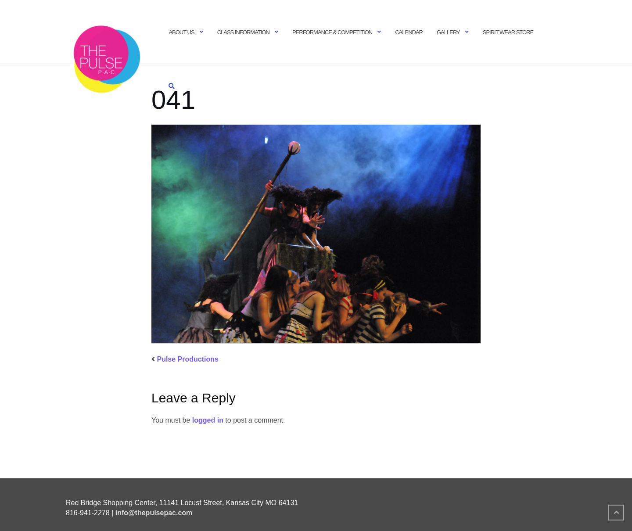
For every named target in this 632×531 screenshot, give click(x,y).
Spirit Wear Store (508, 32)
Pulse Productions (187, 359)
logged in (207, 420)
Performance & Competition (332, 32)
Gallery (448, 32)
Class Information (243, 32)
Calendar (409, 32)
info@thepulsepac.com (154, 513)
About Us (181, 32)
